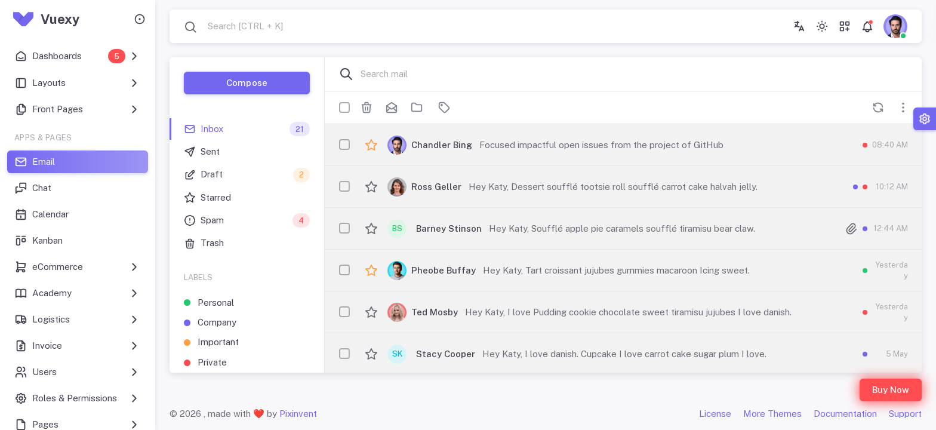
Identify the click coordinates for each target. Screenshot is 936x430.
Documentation (845, 413)
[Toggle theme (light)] (822, 26)
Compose (246, 83)
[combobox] (233, 26)
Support (905, 413)
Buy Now (890, 390)
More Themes (772, 413)
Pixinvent (298, 413)
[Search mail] (634, 74)
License (715, 413)
